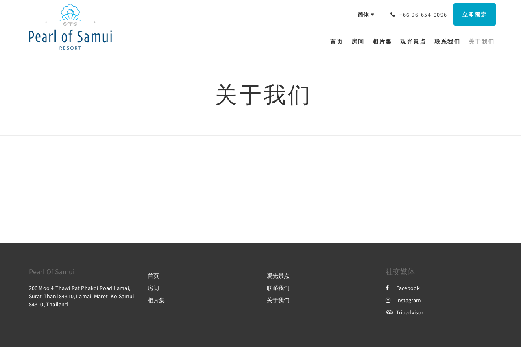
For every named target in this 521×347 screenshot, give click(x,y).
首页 (153, 275)
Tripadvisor (404, 312)
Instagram (403, 300)
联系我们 (278, 288)
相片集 (156, 300)
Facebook (403, 288)
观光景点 (278, 275)
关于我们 (278, 300)
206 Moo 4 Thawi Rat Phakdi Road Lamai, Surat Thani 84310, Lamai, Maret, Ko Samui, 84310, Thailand (82, 296)
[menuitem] (338, 41)
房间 (153, 288)
